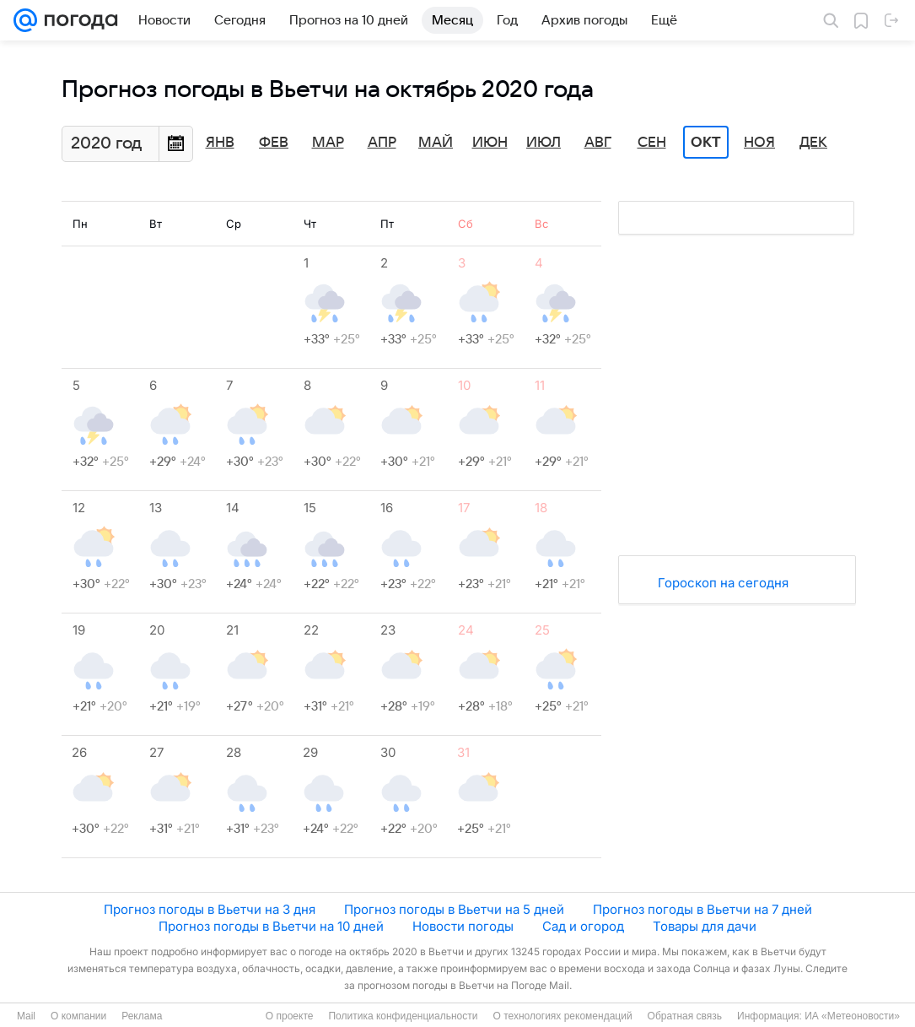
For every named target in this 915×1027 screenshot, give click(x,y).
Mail (26, 1016)
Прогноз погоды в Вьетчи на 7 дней (702, 909)
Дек (813, 142)
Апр (382, 142)
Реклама (141, 1016)
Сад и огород (583, 926)
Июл (543, 142)
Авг (597, 142)
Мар (328, 142)
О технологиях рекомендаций (562, 1016)
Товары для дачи (704, 926)
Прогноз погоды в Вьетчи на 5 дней (454, 909)
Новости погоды (463, 926)
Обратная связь (685, 1016)
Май (435, 142)
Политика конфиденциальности (402, 1016)
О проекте (290, 1016)
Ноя (759, 142)
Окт (706, 142)
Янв (220, 142)
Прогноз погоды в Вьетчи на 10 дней (271, 926)
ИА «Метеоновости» (852, 1016)
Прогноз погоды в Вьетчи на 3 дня (209, 909)
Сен (652, 142)
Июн (490, 142)
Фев (273, 142)
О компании (78, 1016)
